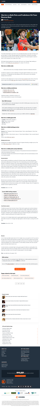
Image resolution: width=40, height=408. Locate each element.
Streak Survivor (5, 364)
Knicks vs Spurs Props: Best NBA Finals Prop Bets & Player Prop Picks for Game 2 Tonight (18, 305)
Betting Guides (25, 348)
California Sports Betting (5, 275)
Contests (4, 362)
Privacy (9, 386)
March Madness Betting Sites (24, 275)
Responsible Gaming (25, 354)
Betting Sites (24, 356)
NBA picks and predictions (13, 62)
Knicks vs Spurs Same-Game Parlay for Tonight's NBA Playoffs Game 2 (16, 296)
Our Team (3, 353)
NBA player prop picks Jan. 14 (10, 193)
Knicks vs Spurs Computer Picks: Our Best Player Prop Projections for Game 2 (17, 309)
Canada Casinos (24, 359)
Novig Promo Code (6, 340)
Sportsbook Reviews (25, 350)
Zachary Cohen (6, 19)
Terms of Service (14, 386)
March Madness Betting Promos (6, 278)
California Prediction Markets (29, 278)
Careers (3, 352)
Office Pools (4, 366)
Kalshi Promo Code (6, 331)
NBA (2, 4)
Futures (29, 4)
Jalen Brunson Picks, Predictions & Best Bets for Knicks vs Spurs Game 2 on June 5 (18, 318)
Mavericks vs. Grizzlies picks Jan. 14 (12, 198)
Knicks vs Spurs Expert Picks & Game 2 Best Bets (13, 314)
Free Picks (15, 4)
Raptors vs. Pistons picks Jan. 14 (11, 197)
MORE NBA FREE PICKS (20, 269)
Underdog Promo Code (7, 339)
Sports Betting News (25, 352)
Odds (19, 4)
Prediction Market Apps (7, 328)
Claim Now (32, 113)
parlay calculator (10, 263)
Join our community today (20, 375)
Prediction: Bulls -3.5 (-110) (8, 89)
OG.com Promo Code (6, 334)
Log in (35, 1)
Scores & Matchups (8, 4)
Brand (3, 354)
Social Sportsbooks (6, 329)
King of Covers (5, 365)
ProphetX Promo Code (6, 343)
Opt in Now (12, 110)
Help (6, 386)
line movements (25, 78)
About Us (4, 348)
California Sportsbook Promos (18, 278)
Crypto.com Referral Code (7, 333)
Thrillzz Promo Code (6, 342)
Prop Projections (24, 4)
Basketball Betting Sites (14, 275)
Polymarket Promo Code (7, 336)
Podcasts (23, 353)
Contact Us (4, 350)
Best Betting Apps (24, 360)
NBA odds (13, 80)
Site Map (3, 386)
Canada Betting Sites (25, 358)
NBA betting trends (7, 143)
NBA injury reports (10, 137)
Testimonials (4, 355)
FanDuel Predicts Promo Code (8, 337)
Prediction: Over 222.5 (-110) (9, 91)
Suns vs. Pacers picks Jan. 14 (10, 200)
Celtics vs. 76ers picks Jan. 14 (11, 195)
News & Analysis (34, 4)
